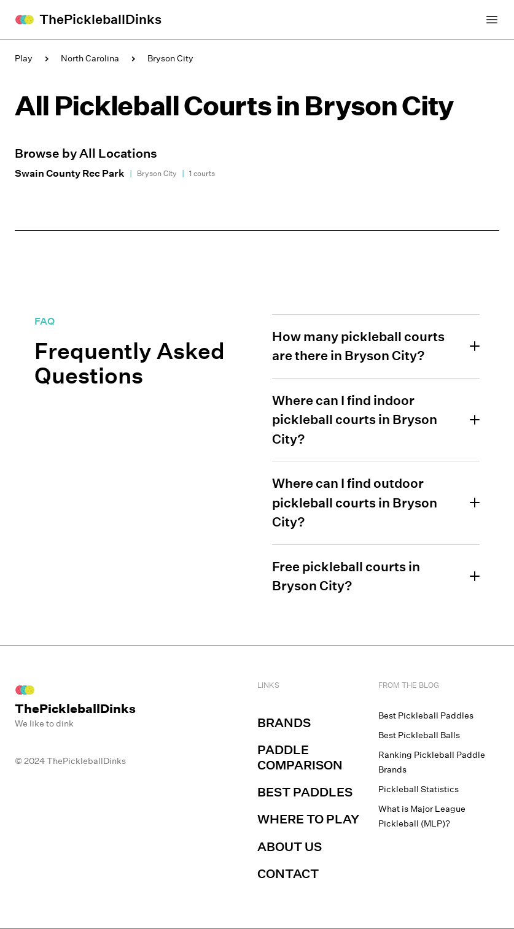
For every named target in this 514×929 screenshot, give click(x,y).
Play (24, 58)
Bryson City (170, 58)
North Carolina (90, 58)
